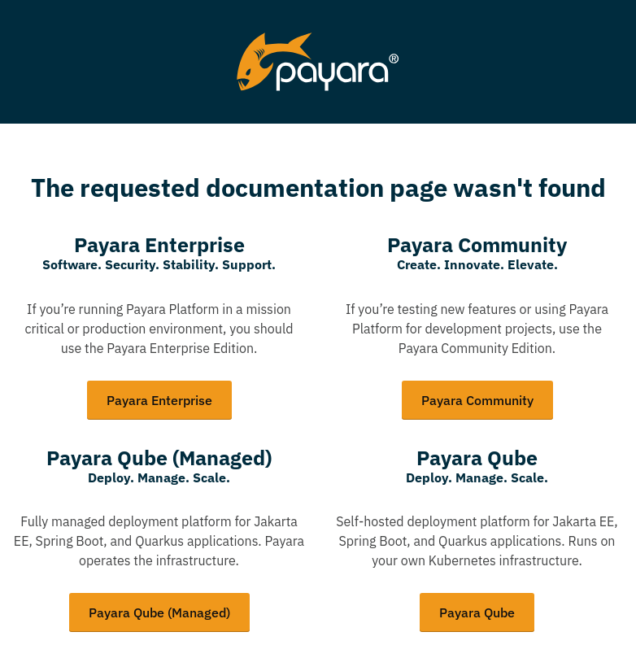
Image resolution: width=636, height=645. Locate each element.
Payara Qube (477, 612)
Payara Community (477, 400)
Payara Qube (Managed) (159, 612)
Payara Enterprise (159, 400)
